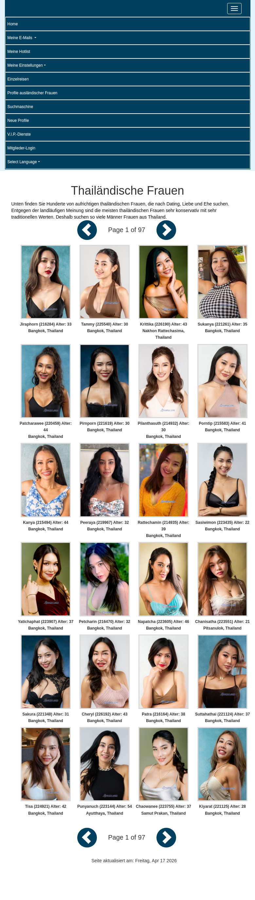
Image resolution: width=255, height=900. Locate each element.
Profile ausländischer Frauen (33, 93)
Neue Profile (18, 120)
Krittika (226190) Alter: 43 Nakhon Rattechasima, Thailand (163, 331)
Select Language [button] (22, 162)
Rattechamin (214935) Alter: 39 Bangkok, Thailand (164, 529)
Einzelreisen (18, 79)
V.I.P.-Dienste (19, 134)
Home (13, 24)
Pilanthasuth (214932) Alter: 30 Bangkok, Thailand (164, 430)
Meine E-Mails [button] (20, 37)
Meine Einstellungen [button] (25, 65)
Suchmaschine (20, 106)
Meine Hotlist (19, 51)
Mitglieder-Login (21, 148)
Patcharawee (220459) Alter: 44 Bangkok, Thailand (46, 430)
